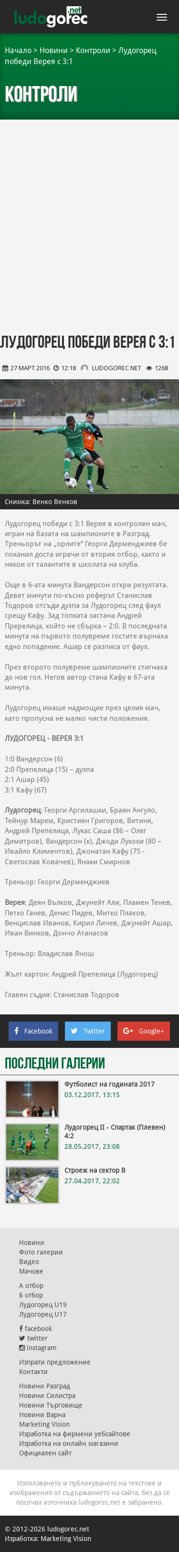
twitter (33, 1338)
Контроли (93, 50)
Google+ (143, 1031)
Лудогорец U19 (43, 1305)
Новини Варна (42, 1415)
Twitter (88, 1031)
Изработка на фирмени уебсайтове (74, 1434)
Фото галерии (41, 1252)
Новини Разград (44, 1386)
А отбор (31, 1285)
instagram (38, 1348)
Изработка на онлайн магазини (68, 1443)
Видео (29, 1262)
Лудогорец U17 (43, 1314)
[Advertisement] (89, 228)
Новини (54, 50)
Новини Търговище (51, 1405)
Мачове (31, 1271)
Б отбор (31, 1295)
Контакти (33, 1372)
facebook (35, 1328)
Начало (18, 50)
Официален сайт (45, 1453)
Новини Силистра (47, 1395)
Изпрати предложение (55, 1362)
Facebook (33, 1031)
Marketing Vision (44, 1424)
